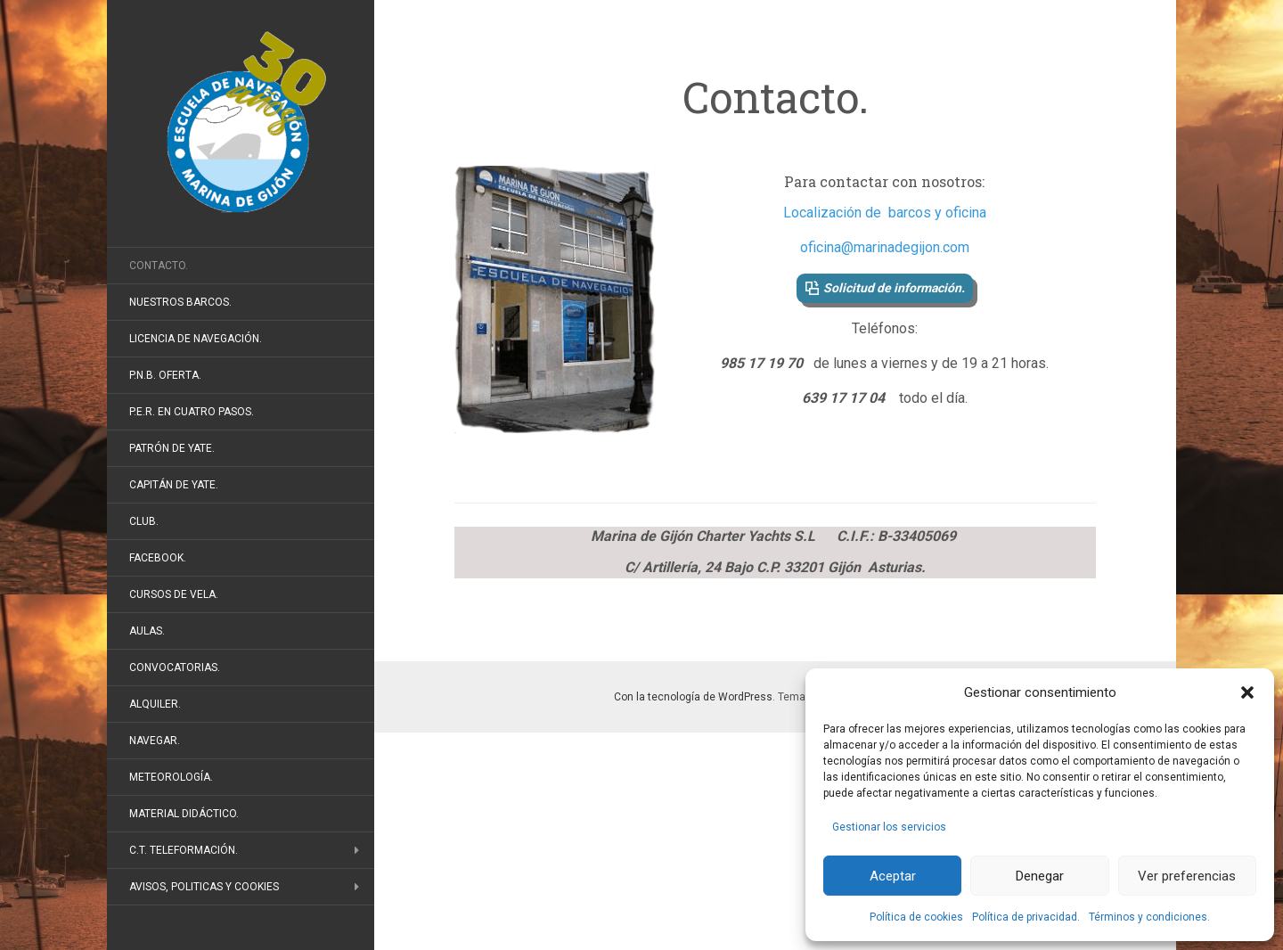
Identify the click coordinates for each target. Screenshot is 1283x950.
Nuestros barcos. (180, 302)
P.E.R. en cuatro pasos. (191, 411)
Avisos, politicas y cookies (204, 886)
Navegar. (154, 740)
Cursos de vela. (173, 594)
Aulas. (147, 631)
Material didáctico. (184, 813)
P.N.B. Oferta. (165, 375)
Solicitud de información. (894, 288)
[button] (1247, 692)
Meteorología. (171, 777)
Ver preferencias (1187, 876)
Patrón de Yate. (172, 448)
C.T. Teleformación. (183, 850)
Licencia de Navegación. (195, 338)
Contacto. (158, 265)
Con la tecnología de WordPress (693, 697)
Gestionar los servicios (889, 827)
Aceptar (893, 876)
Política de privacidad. (1026, 917)
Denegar (1040, 876)
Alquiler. (155, 704)
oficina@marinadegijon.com (884, 247)
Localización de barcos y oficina (884, 212)
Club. (144, 521)
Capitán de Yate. (173, 485)
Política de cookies (916, 917)
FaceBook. (157, 558)
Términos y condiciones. (1149, 917)
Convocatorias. (174, 667)
